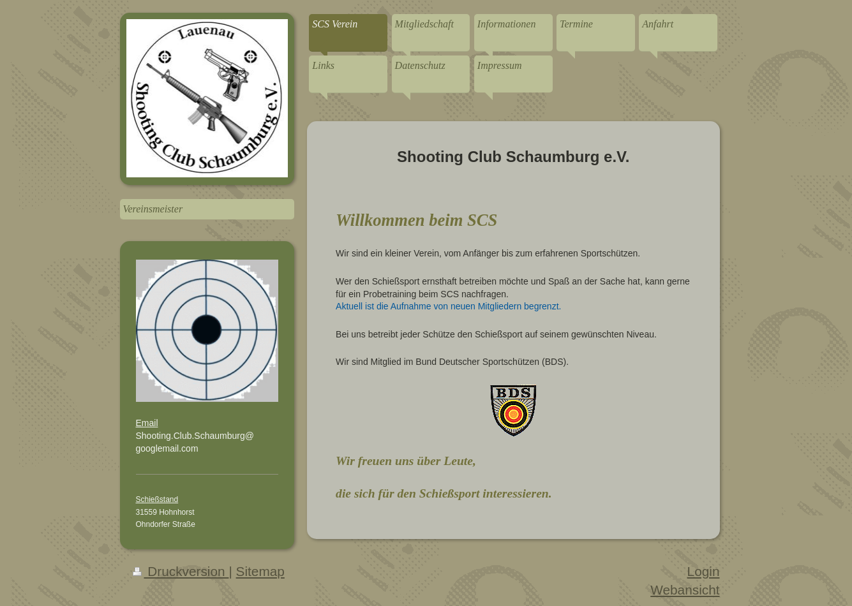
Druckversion (181, 571)
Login (703, 571)
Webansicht (684, 589)
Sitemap (260, 571)
